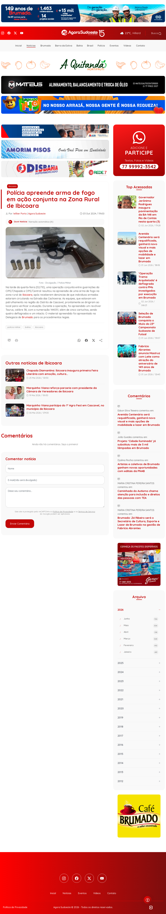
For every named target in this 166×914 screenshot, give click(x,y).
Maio (141, 624)
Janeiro (141, 650)
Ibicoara (12, 184)
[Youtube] (21, 32)
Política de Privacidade (63, 510)
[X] (93, 338)
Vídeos (127, 43)
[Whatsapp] (79, 338)
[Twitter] (15, 32)
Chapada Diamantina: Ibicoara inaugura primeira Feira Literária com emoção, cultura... (62, 370)
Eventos (114, 43)
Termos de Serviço (86, 510)
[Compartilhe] (101, 338)
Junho (141, 617)
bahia (28, 325)
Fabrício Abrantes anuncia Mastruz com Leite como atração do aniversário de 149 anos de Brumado (149, 356)
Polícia (101, 43)
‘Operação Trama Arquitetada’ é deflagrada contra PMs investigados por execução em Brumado (148, 284)
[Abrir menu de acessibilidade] (148, 900)
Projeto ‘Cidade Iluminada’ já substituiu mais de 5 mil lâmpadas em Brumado (137, 443)
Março (141, 637)
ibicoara (39, 325)
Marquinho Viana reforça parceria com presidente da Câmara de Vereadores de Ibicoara (61, 387)
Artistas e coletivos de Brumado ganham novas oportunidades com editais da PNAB (139, 466)
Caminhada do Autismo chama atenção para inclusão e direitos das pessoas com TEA (139, 492)
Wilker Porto (20, 211)
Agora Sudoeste (37, 211)
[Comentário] (9, 338)
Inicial (18, 43)
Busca (156, 32)
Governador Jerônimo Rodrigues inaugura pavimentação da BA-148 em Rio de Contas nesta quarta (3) (149, 208)
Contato (140, 43)
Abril (141, 630)
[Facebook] (9, 32)
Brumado (45, 43)
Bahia (79, 43)
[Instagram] (2, 32)
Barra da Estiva (63, 43)
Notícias (31, 43)
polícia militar (14, 325)
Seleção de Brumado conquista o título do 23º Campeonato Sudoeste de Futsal (147, 322)
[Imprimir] (16, 338)
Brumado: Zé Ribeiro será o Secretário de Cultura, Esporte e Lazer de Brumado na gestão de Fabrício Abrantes (139, 521)
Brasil (90, 43)
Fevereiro (141, 644)
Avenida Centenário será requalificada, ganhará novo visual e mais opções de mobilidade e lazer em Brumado (149, 245)
